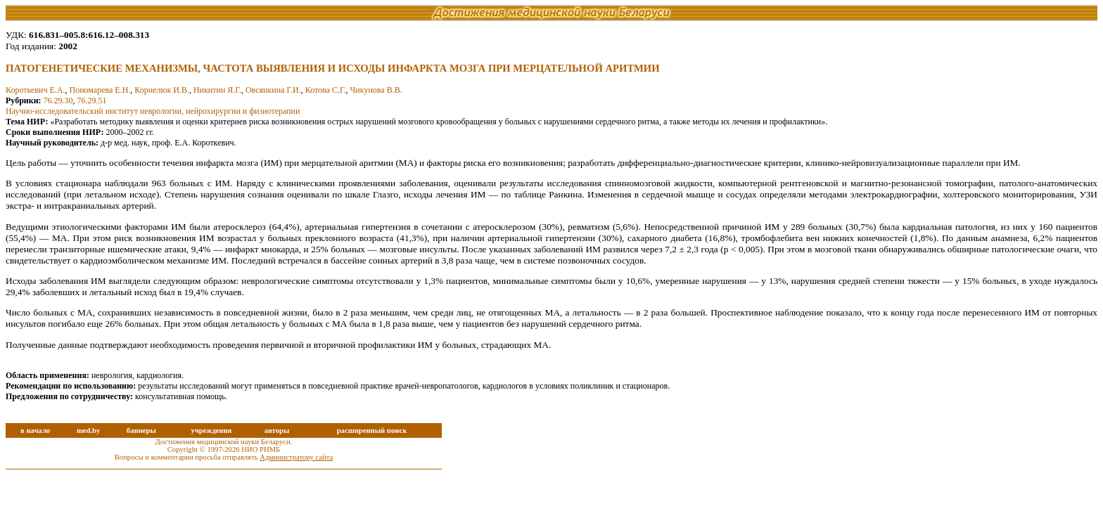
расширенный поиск (372, 430)
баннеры (141, 430)
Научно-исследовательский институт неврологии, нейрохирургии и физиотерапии (153, 111)
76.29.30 (58, 100)
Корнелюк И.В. (161, 90)
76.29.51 (92, 100)
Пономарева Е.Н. (99, 90)
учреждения (211, 430)
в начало (35, 430)
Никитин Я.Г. (217, 90)
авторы (277, 430)
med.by (88, 430)
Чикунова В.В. (376, 90)
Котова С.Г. (325, 90)
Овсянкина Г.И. (273, 90)
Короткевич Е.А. (35, 90)
